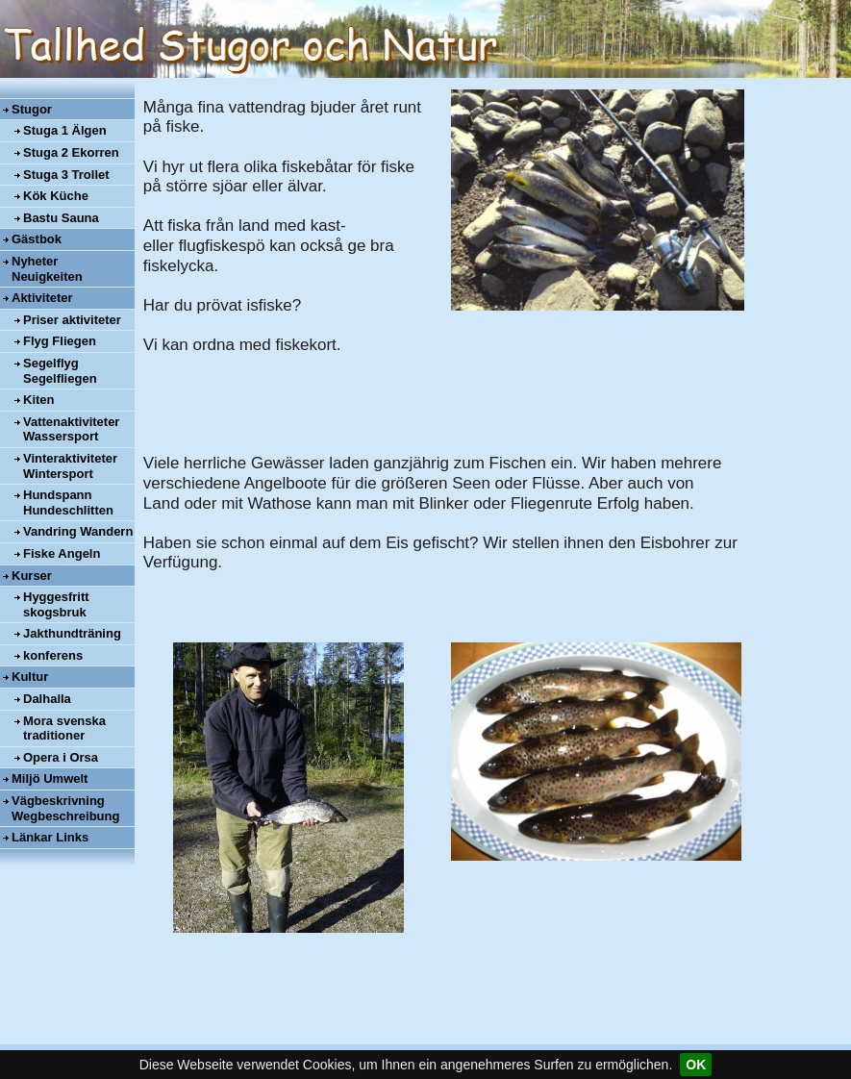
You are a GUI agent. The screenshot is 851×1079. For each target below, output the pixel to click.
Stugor (32, 109)
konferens (53, 655)
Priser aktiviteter (72, 320)
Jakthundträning (72, 633)
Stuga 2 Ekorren (71, 152)
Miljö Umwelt (50, 778)
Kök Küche (55, 195)
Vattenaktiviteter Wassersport (71, 429)
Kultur (30, 676)
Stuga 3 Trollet (66, 174)
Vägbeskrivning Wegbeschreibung (65, 808)
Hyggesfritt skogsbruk (56, 604)
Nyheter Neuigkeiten (47, 269)
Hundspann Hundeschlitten (68, 502)
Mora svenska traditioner (64, 728)
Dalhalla (47, 698)
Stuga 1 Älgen (65, 130)
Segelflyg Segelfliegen (60, 371)
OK (696, 1064)
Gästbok (37, 239)
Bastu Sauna (61, 218)
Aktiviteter (42, 297)
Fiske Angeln (61, 553)
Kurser (32, 575)
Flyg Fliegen (59, 341)
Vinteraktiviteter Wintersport (70, 466)
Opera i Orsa (60, 757)
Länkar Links (50, 837)
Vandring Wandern (78, 531)
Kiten (39, 399)
